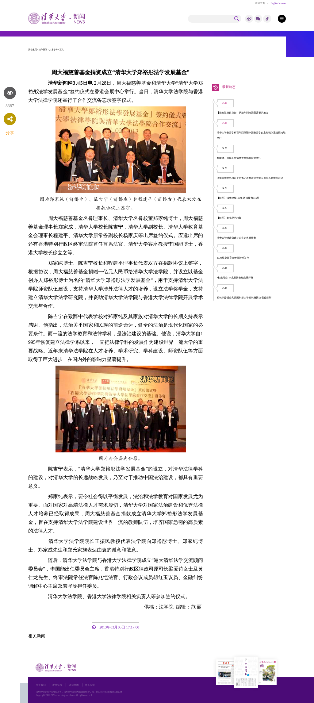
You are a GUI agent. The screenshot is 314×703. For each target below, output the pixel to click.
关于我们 (41, 685)
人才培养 (53, 49)
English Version (278, 3)
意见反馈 (90, 685)
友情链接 (57, 685)
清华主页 (260, 3)
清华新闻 (43, 49)
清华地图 (74, 685)
